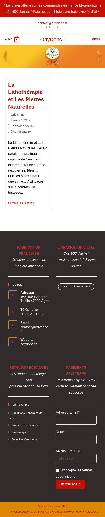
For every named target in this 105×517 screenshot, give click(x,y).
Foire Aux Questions (24, 439)
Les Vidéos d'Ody (76, 286)
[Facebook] (47, 27)
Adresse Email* (67, 412)
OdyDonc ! (52, 39)
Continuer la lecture (21, 203)
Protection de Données (25, 425)
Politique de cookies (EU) (52, 506)
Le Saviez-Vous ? (22, 126)
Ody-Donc (17, 114)
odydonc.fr (28, 344)
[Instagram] (54, 27)
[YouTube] (57, 27)
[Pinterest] (50, 27)
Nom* (60, 432)
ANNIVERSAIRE (68, 451)
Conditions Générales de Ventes (25, 415)
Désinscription (20, 432)
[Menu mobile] (95, 39)
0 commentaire (21, 131)
